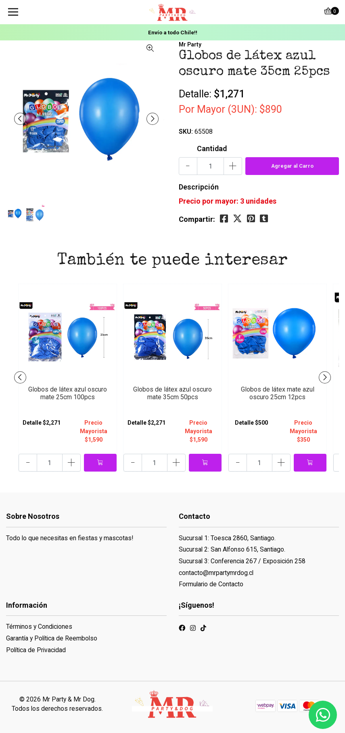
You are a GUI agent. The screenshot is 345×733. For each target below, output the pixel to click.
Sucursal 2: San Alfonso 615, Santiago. (232, 549)
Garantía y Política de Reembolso (51, 638)
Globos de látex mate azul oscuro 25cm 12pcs (277, 393)
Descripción (199, 187)
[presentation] (20, 119)
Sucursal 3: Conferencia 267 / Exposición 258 (242, 561)
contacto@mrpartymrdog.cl (216, 573)
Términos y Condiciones (39, 626)
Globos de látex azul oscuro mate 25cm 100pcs (67, 393)
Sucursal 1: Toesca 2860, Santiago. (227, 538)
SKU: (186, 131)
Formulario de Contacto (211, 584)
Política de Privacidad (36, 650)
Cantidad (212, 148)
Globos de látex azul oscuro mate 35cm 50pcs (172, 393)
